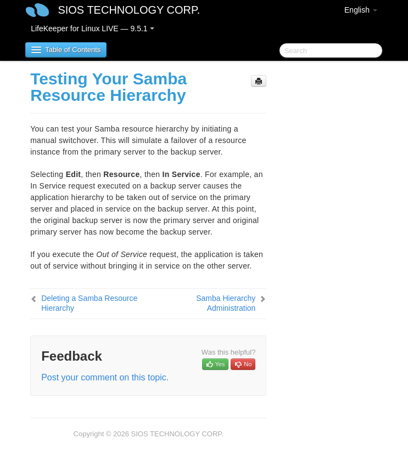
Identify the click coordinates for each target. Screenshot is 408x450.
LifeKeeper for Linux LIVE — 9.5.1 (92, 28)
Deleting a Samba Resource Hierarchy (89, 303)
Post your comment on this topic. (105, 377)
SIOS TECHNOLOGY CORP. (129, 10)
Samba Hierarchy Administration (225, 303)
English (360, 9)
